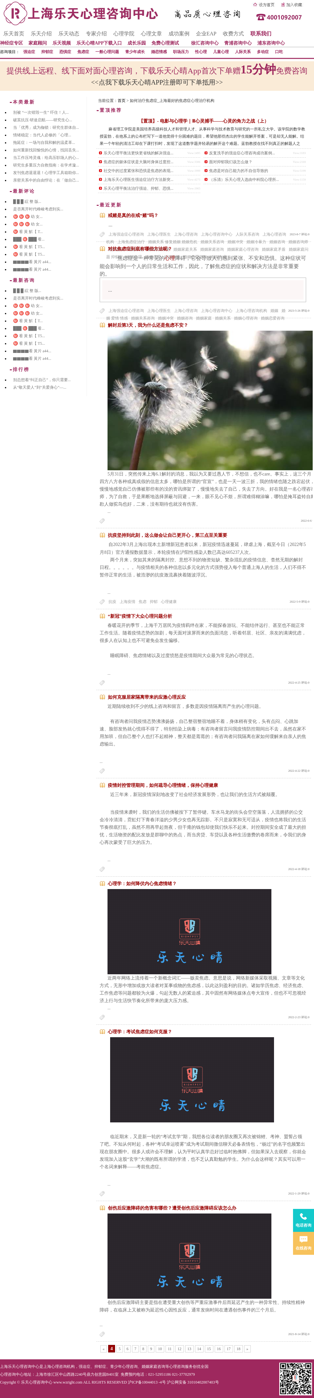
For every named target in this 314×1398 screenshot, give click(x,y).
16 (219, 1349)
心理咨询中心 (12, 1374)
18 (239, 1349)
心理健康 (169, 601)
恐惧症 (65, 51)
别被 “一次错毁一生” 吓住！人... (41, 112)
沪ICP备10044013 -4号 (147, 1382)
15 (209, 1349)
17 (229, 1349)
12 (180, 1349)
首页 (122, 100)
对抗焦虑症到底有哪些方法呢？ (140, 248)
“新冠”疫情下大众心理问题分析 (140, 616)
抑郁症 (47, 51)
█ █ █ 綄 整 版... (27, 201)
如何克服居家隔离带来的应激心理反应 (147, 697)
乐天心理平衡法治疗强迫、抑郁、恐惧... (138, 188)
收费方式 (233, 33)
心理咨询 (177, 1366)
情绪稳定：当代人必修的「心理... (42, 135)
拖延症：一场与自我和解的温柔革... (44, 142)
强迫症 (29, 51)
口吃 (279, 51)
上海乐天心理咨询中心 (19, 1366)
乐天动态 (68, 33)
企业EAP (206, 33)
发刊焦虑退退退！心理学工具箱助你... (46, 172)
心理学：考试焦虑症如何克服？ (140, 1031)
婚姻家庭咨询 (153, 1366)
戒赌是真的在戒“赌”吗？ (133, 215)
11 (170, 1349)
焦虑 (143, 601)
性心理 (201, 51)
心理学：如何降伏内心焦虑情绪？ (142, 883)
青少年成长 (135, 51)
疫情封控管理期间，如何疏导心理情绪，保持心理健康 (163, 785)
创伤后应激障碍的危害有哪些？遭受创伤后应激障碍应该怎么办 (172, 1208)
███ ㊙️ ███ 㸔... (29, 239)
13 (189, 1349)
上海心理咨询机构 (251, 310)
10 (160, 1349)
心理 (170, 258)
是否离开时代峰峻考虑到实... (38, 209)
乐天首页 (13, 33)
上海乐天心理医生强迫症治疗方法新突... (138, 179)
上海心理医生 (159, 234)
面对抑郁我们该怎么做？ (230, 162)
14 (199, 1349)
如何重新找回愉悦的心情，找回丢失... (46, 150)
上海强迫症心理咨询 (126, 234)
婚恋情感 (159, 51)
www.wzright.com (68, 1382)
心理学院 (123, 33)
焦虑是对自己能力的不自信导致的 (238, 170)
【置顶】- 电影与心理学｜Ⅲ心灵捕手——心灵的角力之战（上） (203, 121)
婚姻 (274, 310)
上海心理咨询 (186, 234)
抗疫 (112, 601)
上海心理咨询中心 (216, 234)
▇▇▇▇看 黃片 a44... (32, 262)
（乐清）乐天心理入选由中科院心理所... (244, 179)
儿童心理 (221, 51)
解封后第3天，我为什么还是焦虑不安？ (148, 325)
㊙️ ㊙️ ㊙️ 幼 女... (28, 216)
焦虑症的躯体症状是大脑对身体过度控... (138, 162)
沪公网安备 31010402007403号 (193, 1382)
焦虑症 (83, 51)
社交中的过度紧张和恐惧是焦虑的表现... (138, 170)
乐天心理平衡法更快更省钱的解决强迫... (138, 153)
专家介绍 (96, 33)
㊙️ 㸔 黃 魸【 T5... (29, 246)
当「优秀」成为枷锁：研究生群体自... (46, 127)
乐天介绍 (41, 33)
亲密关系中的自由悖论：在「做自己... (46, 180)
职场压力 (181, 51)
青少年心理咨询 (124, 1366)
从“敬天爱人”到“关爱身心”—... (39, 387)
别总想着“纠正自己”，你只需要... (42, 380)
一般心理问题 (107, 51)
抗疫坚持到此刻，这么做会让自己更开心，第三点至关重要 (167, 535)
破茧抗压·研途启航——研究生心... (42, 120)
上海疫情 (127, 601)
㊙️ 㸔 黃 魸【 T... (28, 231)
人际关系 (243, 51)
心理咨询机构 (63, 1366)
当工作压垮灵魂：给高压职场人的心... (46, 157)
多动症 (263, 51)
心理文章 (151, 33)
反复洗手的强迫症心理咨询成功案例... (242, 153)
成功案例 (178, 33)
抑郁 (154, 601)
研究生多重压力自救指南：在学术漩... (46, 165)
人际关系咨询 (247, 234)
